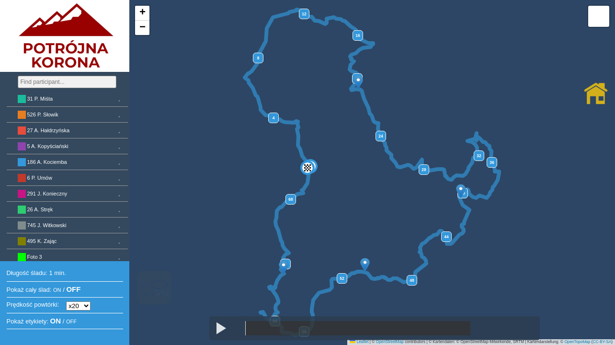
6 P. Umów (39, 178)
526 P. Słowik (42, 114)
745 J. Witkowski (47, 225)
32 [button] (479, 155)
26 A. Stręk (40, 209)
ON (57, 290)
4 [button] (274, 117)
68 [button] (290, 199)
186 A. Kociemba (47, 162)
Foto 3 (34, 257)
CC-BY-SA (602, 342)
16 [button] (357, 35)
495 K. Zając (42, 241)
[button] (358, 82)
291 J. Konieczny (47, 193)
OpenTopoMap (577, 342)
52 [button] (342, 278)
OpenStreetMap (390, 342)
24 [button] (380, 136)
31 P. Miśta (40, 99)
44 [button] (446, 236)
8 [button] (258, 58)
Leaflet (359, 342)
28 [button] (423, 169)
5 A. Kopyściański (47, 146)
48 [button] (412, 280)
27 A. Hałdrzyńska (48, 130)
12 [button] (304, 14)
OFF (73, 289)
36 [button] (492, 162)
